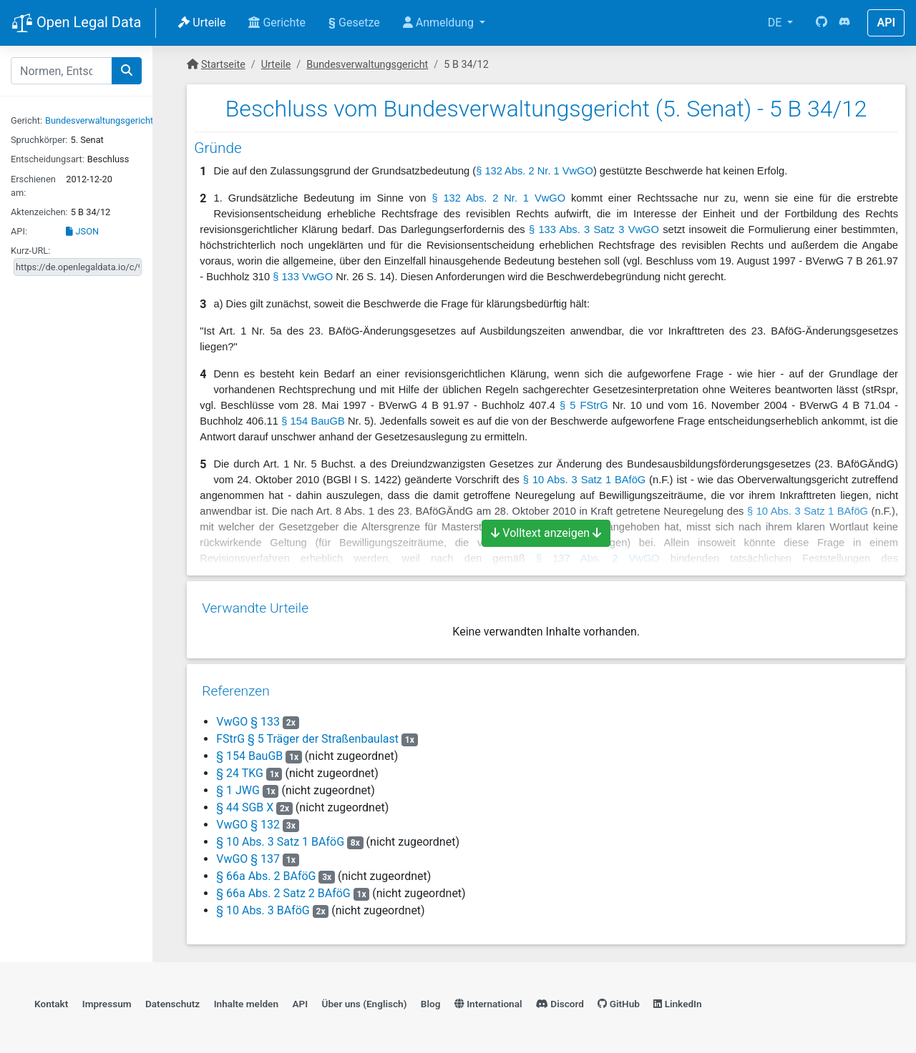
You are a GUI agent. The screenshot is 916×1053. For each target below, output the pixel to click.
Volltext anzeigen (546, 533)
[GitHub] (821, 23)
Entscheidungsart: (47, 159)
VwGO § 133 (247, 716)
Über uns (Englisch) (364, 1000)
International (488, 1000)
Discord (560, 1000)
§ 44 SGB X (244, 802)
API (886, 22)
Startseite (223, 65)
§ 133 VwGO (303, 276)
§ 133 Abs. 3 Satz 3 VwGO (594, 229)
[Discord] (844, 23)
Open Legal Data (76, 23)
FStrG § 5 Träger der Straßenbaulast (306, 734)
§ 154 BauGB (313, 421)
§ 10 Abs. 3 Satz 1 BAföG (584, 479)
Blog (431, 1000)
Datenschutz (172, 1000)
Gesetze (354, 22)
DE (776, 22)
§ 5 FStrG (584, 405)
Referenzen (235, 686)
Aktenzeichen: (39, 212)
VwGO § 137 (247, 854)
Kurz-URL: (30, 250)
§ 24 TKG (239, 768)
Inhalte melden (246, 1000)
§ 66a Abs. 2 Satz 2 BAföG (282, 888)
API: (19, 231)
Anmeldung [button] (440, 22)
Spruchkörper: (39, 139)
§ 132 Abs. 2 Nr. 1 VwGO (534, 171)
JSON (82, 231)
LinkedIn (677, 1000)
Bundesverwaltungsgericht (99, 120)
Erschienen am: (33, 186)
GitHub (619, 1000)
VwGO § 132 (247, 819)
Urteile (201, 22)
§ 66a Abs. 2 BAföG (265, 871)
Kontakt (51, 1000)
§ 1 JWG (237, 785)
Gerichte (277, 22)
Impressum (107, 1000)
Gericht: (26, 120)
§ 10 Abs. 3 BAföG (262, 905)
